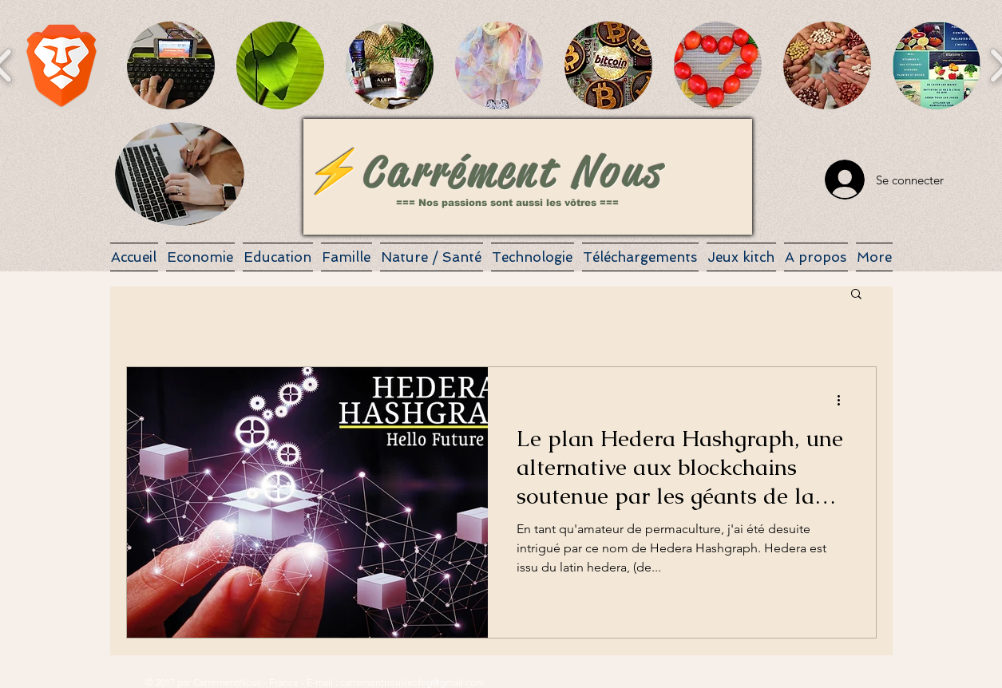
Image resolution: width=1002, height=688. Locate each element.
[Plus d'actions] (844, 399)
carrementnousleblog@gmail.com (412, 682)
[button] (61, 65)
